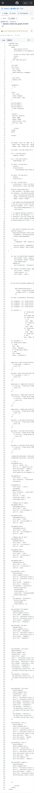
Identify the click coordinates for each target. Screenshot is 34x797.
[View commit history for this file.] (31, 31)
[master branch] (12, 18)
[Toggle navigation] (2, 3)
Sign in (26, 3)
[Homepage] (17, 2)
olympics (13, 22)
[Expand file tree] (3, 18)
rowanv (6, 8)
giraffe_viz (15, 8)
